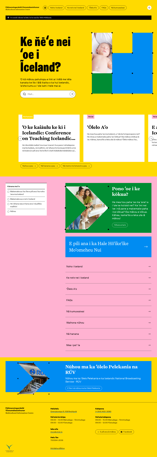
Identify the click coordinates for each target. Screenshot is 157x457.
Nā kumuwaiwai (118, 8)
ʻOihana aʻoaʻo (120, 225)
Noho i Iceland (56, 8)
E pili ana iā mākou (106, 432)
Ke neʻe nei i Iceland (75, 8)
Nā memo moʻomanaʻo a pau (76, 166)
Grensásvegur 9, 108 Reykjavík (63, 411)
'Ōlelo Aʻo (93, 8)
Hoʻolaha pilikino (57, 448)
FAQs (104, 8)
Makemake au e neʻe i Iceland (22, 199)
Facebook (126, 432)
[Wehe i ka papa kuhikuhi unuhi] (45, 8)
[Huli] (149, 8)
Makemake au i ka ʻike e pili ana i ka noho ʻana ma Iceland (27, 192)
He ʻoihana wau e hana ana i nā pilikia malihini (26, 205)
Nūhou (13, 211)
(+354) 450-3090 (103, 411)
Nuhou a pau (29, 166)
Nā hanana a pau (49, 166)
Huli (72, 94)
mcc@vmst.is (56, 432)
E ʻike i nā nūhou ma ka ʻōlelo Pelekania (83, 388)
